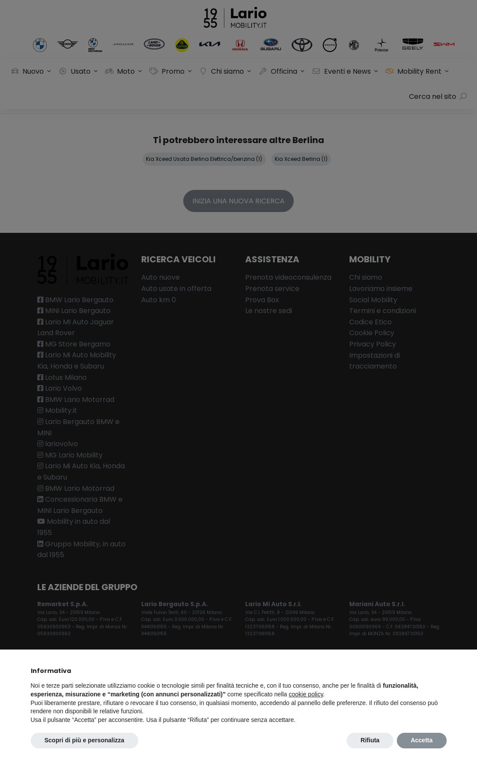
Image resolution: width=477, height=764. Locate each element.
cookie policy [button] (306, 694)
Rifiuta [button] (370, 740)
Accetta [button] (422, 740)
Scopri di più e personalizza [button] (84, 740)
